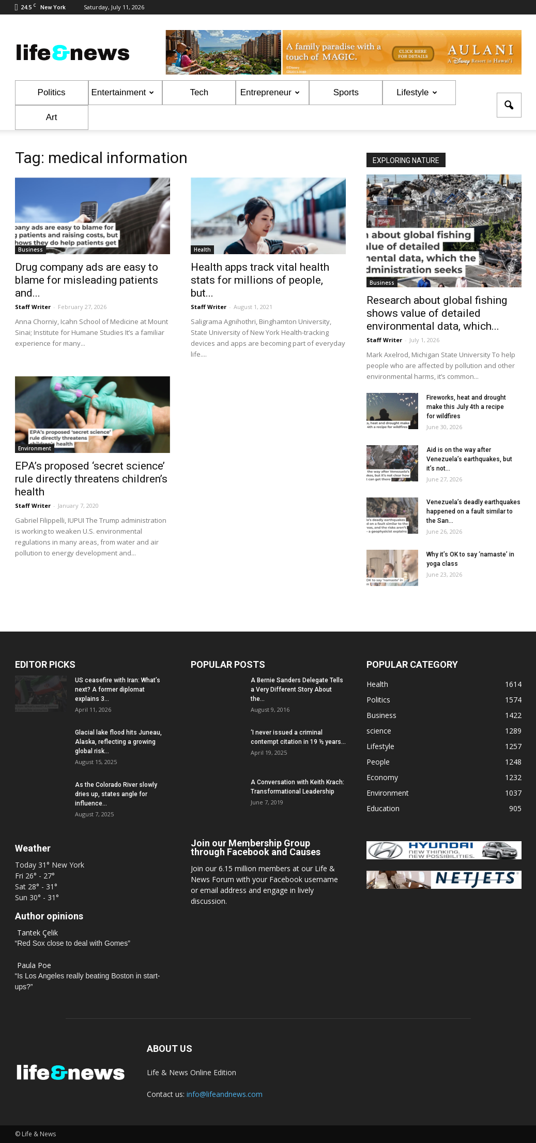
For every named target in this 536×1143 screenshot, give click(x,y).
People (378, 762)
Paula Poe (34, 965)
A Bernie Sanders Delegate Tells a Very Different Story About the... (297, 689)
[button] (509, 105)
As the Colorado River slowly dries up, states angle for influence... (116, 794)
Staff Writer (33, 307)
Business (30, 249)
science (378, 731)
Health (202, 249)
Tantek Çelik (37, 932)
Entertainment (123, 92)
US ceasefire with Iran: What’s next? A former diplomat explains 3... (117, 689)
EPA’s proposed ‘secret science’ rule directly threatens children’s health (91, 479)
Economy (382, 777)
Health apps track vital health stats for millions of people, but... (260, 280)
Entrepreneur (270, 92)
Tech (199, 92)
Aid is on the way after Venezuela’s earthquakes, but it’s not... (469, 459)
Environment (34, 448)
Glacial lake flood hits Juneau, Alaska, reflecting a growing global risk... (118, 742)
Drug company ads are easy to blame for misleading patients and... (86, 280)
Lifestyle (416, 92)
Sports (346, 92)
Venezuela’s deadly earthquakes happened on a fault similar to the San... (473, 511)
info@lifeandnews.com (225, 1094)
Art (51, 117)
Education (383, 808)
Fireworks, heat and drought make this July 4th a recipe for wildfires (466, 407)
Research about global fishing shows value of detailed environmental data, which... (436, 313)
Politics (52, 92)
